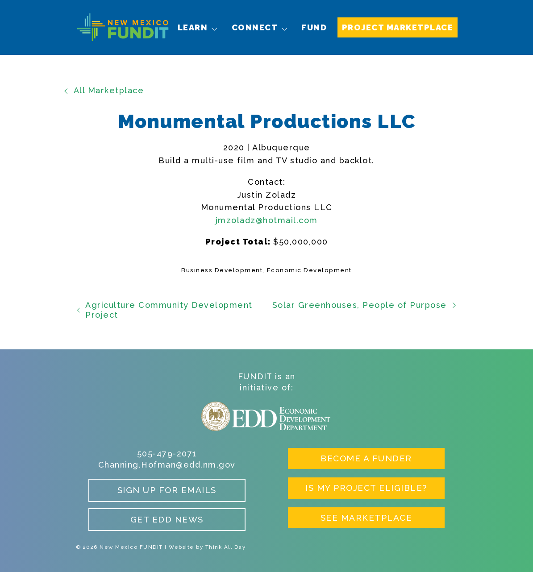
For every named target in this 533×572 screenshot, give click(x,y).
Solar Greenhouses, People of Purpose (365, 305)
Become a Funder (366, 458)
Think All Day (225, 547)
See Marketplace (366, 517)
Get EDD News (167, 519)
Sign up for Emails (167, 490)
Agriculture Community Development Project (164, 309)
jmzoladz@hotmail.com (267, 220)
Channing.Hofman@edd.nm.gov (167, 464)
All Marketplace (103, 90)
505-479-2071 (167, 453)
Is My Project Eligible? (366, 488)
